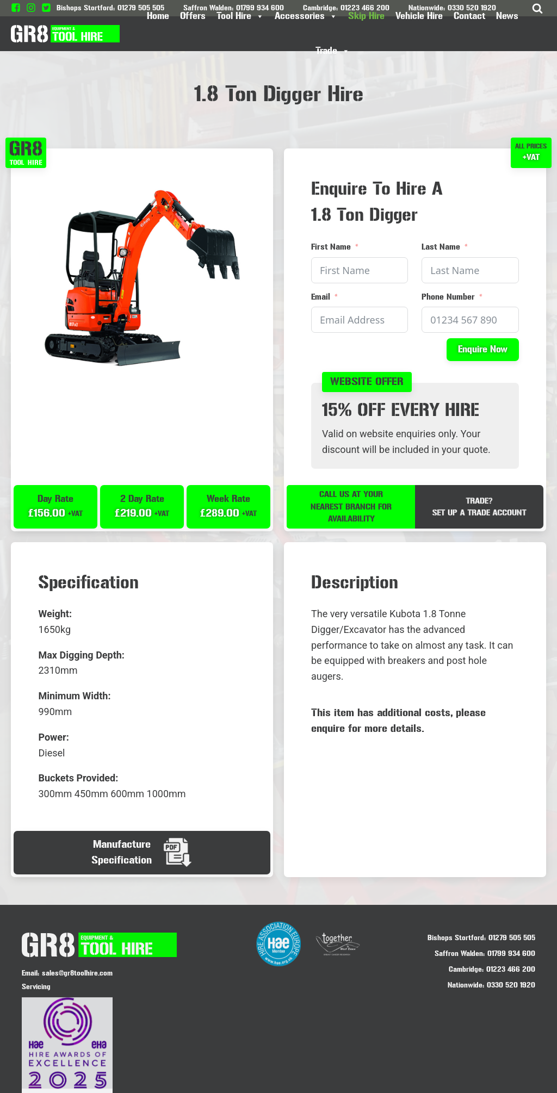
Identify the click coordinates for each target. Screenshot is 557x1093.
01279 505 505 (511, 937)
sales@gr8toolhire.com (77, 972)
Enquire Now (483, 349)
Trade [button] (332, 51)
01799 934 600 (511, 953)
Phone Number (448, 296)
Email (320, 296)
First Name (331, 246)
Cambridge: (466, 969)
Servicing (36, 986)
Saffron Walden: (460, 953)
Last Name (441, 246)
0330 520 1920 (511, 985)
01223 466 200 (510, 969)
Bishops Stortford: (457, 937)
